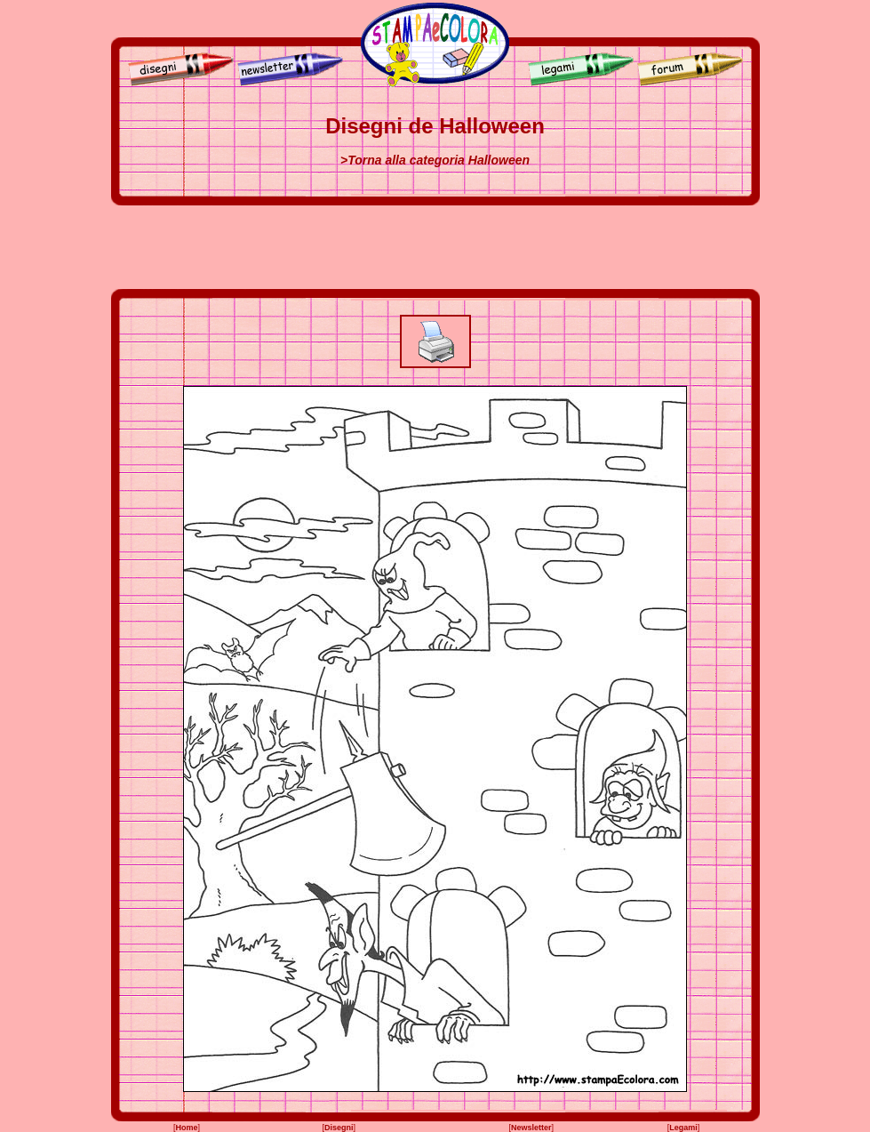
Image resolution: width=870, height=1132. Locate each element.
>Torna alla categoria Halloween (435, 160)
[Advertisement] (435, 247)
